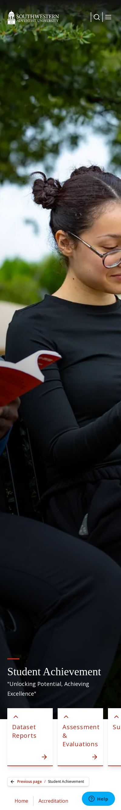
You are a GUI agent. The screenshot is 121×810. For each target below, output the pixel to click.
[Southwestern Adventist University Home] (33, 17)
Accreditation (53, 801)
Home (21, 801)
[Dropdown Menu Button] (96, 17)
